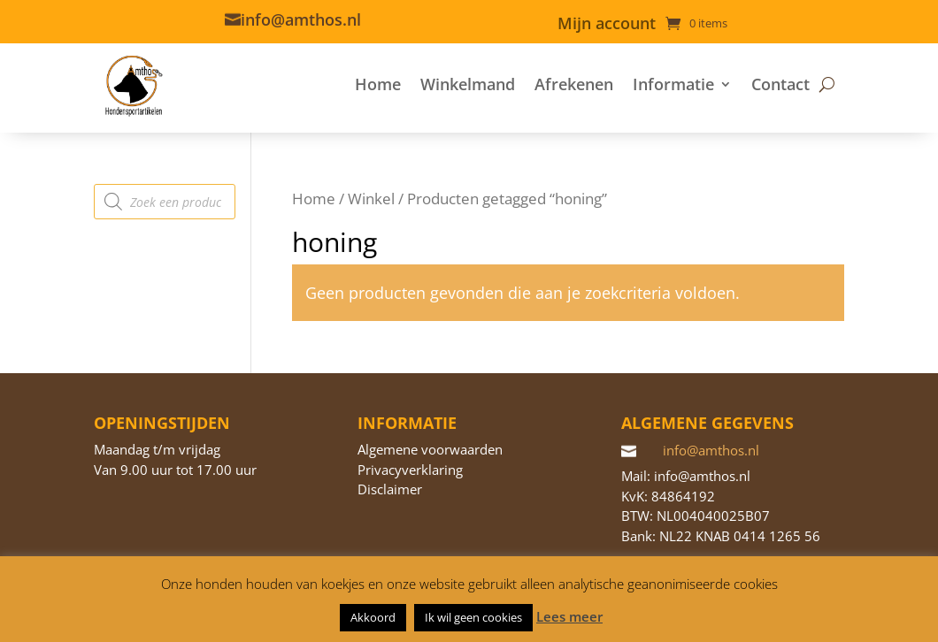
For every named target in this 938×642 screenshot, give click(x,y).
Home (378, 84)
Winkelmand (467, 84)
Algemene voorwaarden (430, 449)
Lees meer (569, 616)
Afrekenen (573, 84)
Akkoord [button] (373, 617)
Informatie (673, 84)
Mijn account (606, 25)
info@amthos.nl (301, 19)
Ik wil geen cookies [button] (473, 617)
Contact (780, 84)
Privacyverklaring (410, 469)
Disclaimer (390, 489)
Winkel (371, 198)
